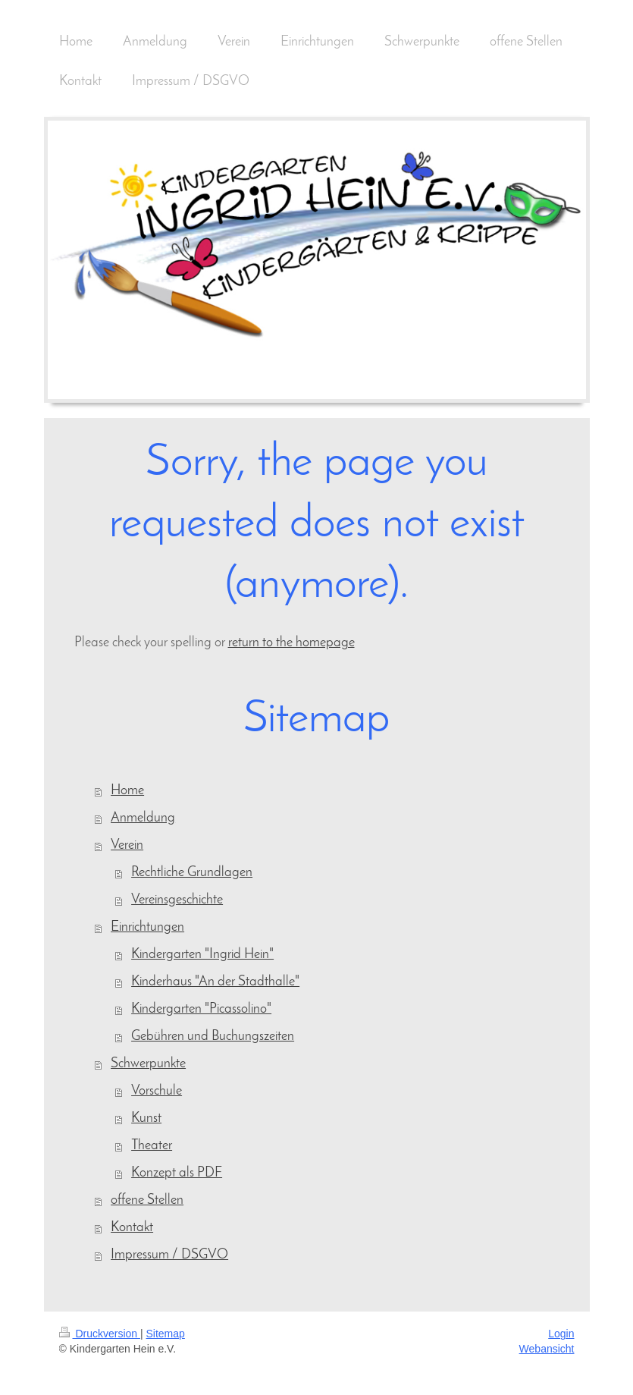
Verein (127, 845)
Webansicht (547, 1349)
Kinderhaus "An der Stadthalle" (215, 982)
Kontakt (132, 1228)
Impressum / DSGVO (169, 1255)
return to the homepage (291, 643)
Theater (151, 1146)
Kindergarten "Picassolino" (201, 1009)
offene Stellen (147, 1200)
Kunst (146, 1118)
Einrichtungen (147, 927)
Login (561, 1333)
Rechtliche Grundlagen (191, 873)
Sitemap (165, 1333)
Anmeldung (143, 818)
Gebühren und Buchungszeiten (212, 1036)
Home (127, 791)
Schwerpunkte (148, 1064)
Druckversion (99, 1333)
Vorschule (156, 1091)
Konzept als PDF (176, 1173)
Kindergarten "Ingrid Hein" (202, 954)
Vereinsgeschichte (177, 900)
